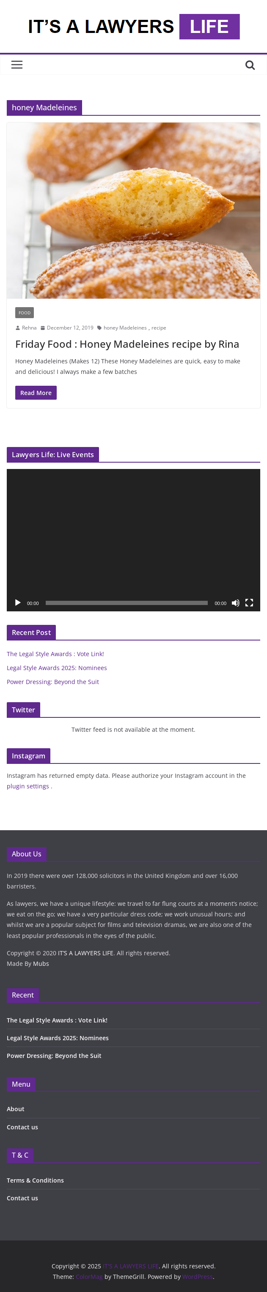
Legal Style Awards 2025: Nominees (57, 668)
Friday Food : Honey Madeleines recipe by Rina (127, 344)
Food (24, 313)
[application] (133, 540)
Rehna (29, 327)
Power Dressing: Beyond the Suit (54, 682)
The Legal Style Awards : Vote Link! (55, 654)
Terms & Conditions (35, 1180)
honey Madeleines (125, 327)
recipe (158, 327)
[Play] (18, 603)
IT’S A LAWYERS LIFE (85, 953)
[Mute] (235, 603)
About (16, 1109)
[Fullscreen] (249, 603)
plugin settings (29, 786)
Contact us (22, 1127)
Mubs (41, 963)
